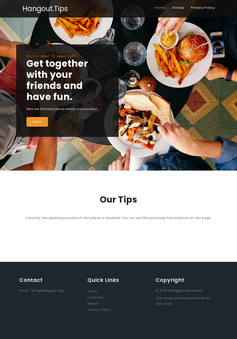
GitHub (178, 7)
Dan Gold (164, 303)
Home (160, 7)
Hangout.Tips (45, 9)
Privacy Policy (203, 7)
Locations (95, 297)
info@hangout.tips (48, 290)
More (37, 122)
